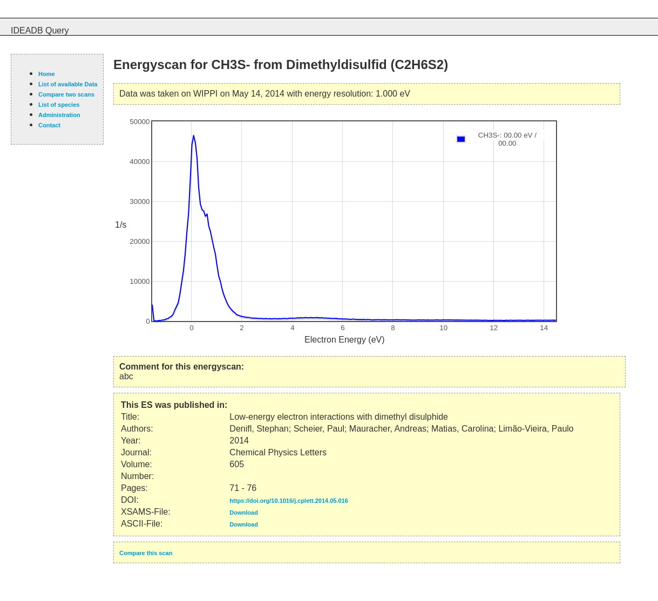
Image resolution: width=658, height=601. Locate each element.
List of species (58, 104)
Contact (49, 125)
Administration (59, 115)
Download (243, 512)
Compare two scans (66, 94)
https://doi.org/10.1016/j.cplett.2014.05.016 (288, 500)
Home (46, 74)
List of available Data (67, 84)
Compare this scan (145, 553)
